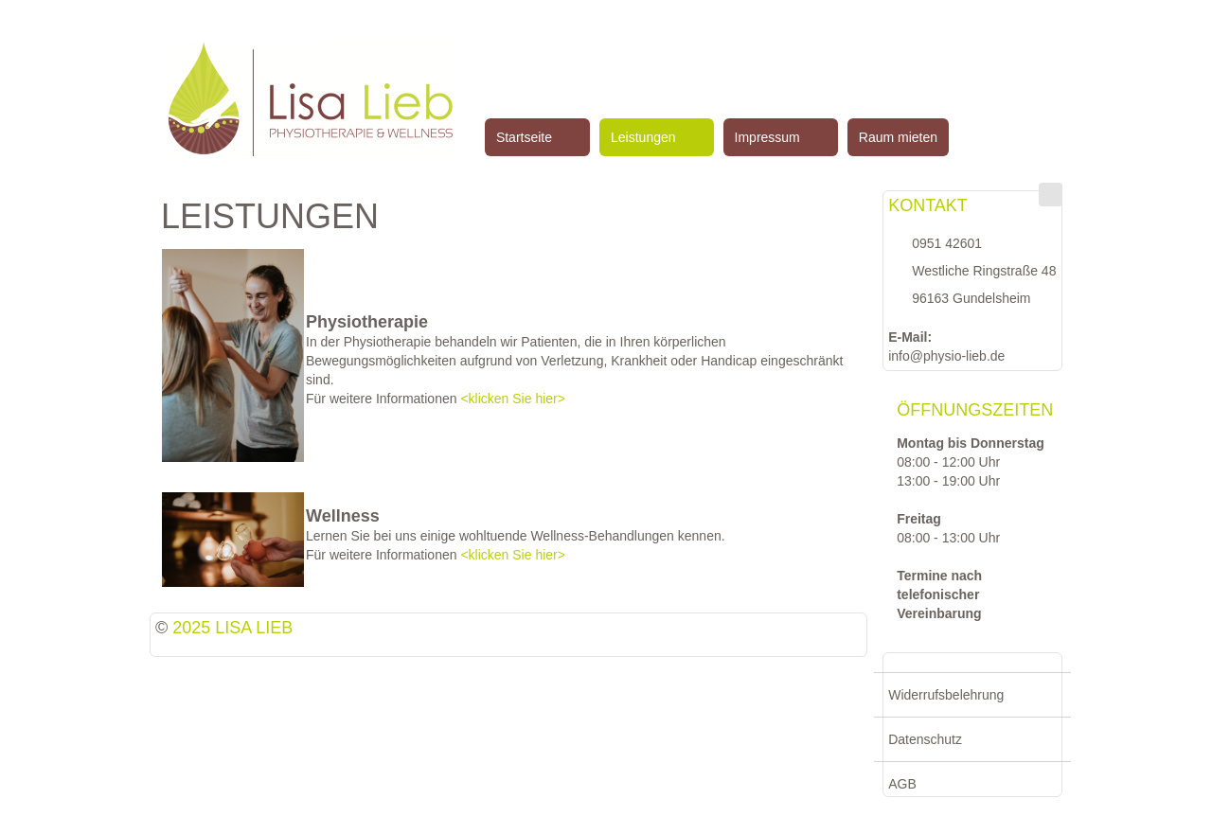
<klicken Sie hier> (512, 398)
